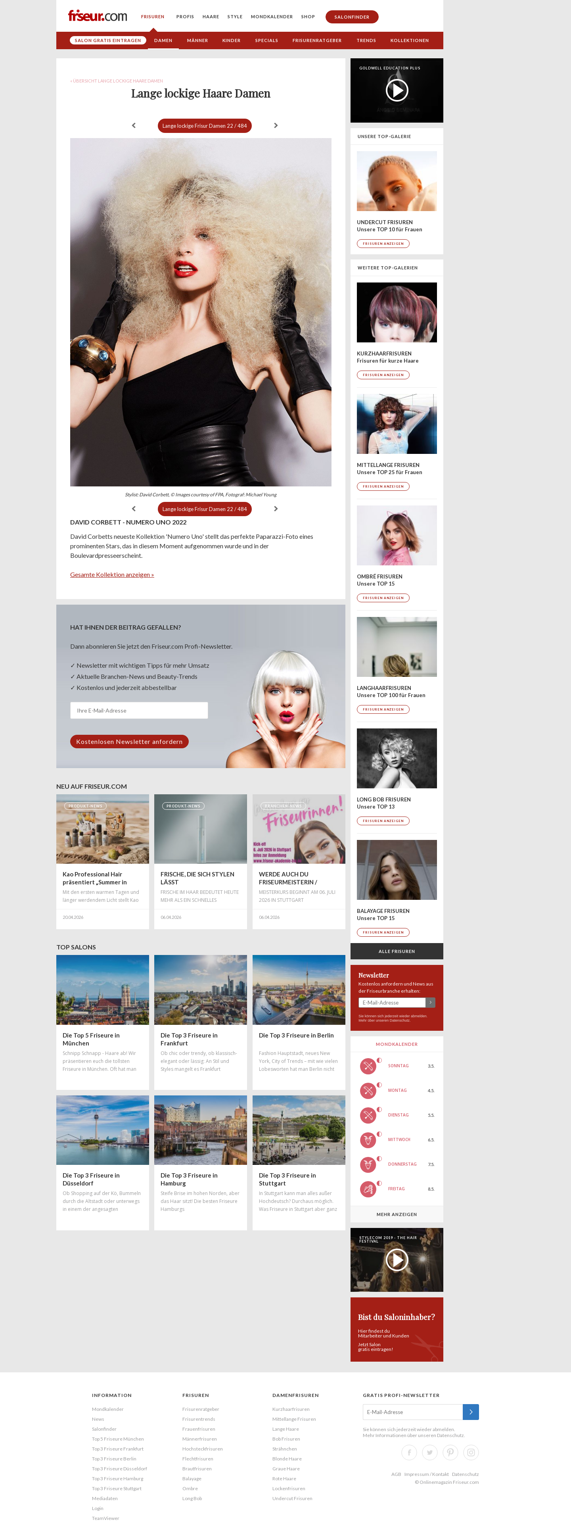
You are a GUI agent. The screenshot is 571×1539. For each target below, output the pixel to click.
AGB (396, 1474)
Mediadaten (105, 1498)
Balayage (191, 1478)
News (98, 1419)
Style (235, 16)
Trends (366, 40)
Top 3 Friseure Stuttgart (117, 1488)
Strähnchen (284, 1449)
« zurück (133, 125)
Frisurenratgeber (317, 40)
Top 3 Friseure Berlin (114, 1459)
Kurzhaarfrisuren (291, 1409)
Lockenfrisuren (288, 1488)
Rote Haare (284, 1478)
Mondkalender (272, 16)
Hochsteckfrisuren (202, 1449)
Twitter (430, 1452)
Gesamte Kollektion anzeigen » (112, 574)
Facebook (409, 1452)
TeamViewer (105, 1518)
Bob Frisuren (286, 1439)
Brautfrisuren (197, 1469)
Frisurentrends (198, 1419)
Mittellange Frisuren (294, 1419)
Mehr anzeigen (397, 1214)
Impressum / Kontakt (426, 1474)
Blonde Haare (287, 1459)
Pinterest (450, 1452)
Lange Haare (285, 1429)
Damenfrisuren (295, 1395)
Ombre (190, 1488)
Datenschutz (400, 1020)
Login (97, 1508)
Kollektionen (410, 40)
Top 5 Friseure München (118, 1439)
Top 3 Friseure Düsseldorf (119, 1469)
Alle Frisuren (397, 951)
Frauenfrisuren (198, 1429)
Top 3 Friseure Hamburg (117, 1478)
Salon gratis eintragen (108, 40)
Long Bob (192, 1498)
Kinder (231, 40)
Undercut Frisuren (292, 1498)
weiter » (276, 125)
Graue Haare (286, 1469)
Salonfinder (352, 16)
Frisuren (153, 16)
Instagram (471, 1452)
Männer (197, 40)
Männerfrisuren (199, 1439)
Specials (266, 40)
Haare (211, 16)
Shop (308, 16)
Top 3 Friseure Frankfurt (118, 1449)
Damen (163, 40)
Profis (185, 16)
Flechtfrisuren (197, 1459)
